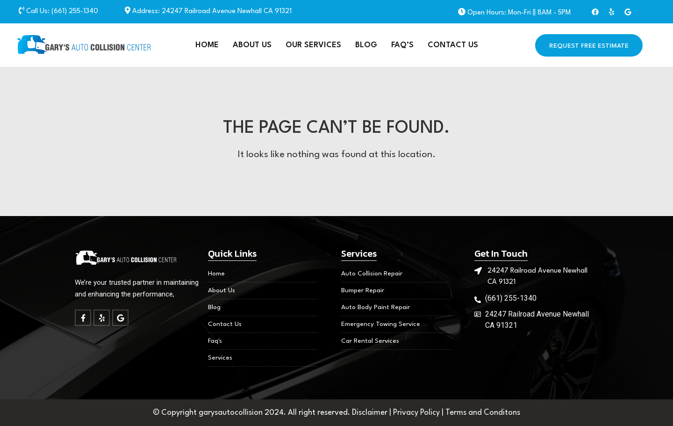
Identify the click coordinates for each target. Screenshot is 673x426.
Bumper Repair (362, 290)
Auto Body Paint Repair (375, 307)
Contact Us (453, 45)
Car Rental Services (370, 341)
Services (220, 357)
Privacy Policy (417, 413)
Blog (366, 45)
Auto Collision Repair (371, 273)
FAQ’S (402, 45)
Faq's (215, 341)
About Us (252, 45)
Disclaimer (370, 413)
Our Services (313, 45)
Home (207, 45)
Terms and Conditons (482, 413)
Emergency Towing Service (380, 324)
